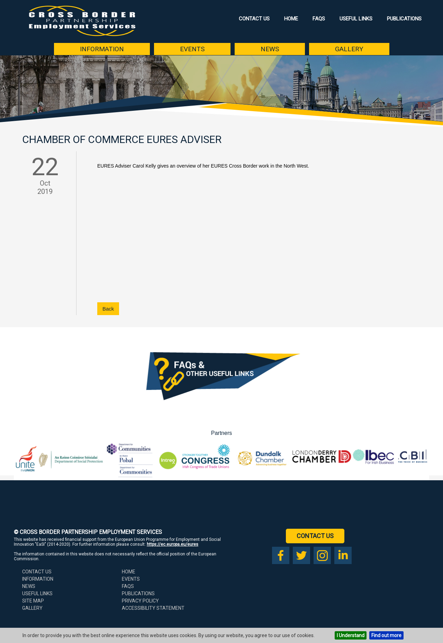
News (270, 49)
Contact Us (254, 19)
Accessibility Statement (153, 608)
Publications (404, 19)
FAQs (319, 19)
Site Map (33, 601)
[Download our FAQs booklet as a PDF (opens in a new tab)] (221, 407)
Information (102, 49)
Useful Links (356, 19)
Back (108, 309)
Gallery (349, 49)
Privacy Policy (140, 601)
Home (291, 19)
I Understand (350, 635)
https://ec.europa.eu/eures (172, 544)
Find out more (386, 635)
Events (192, 49)
